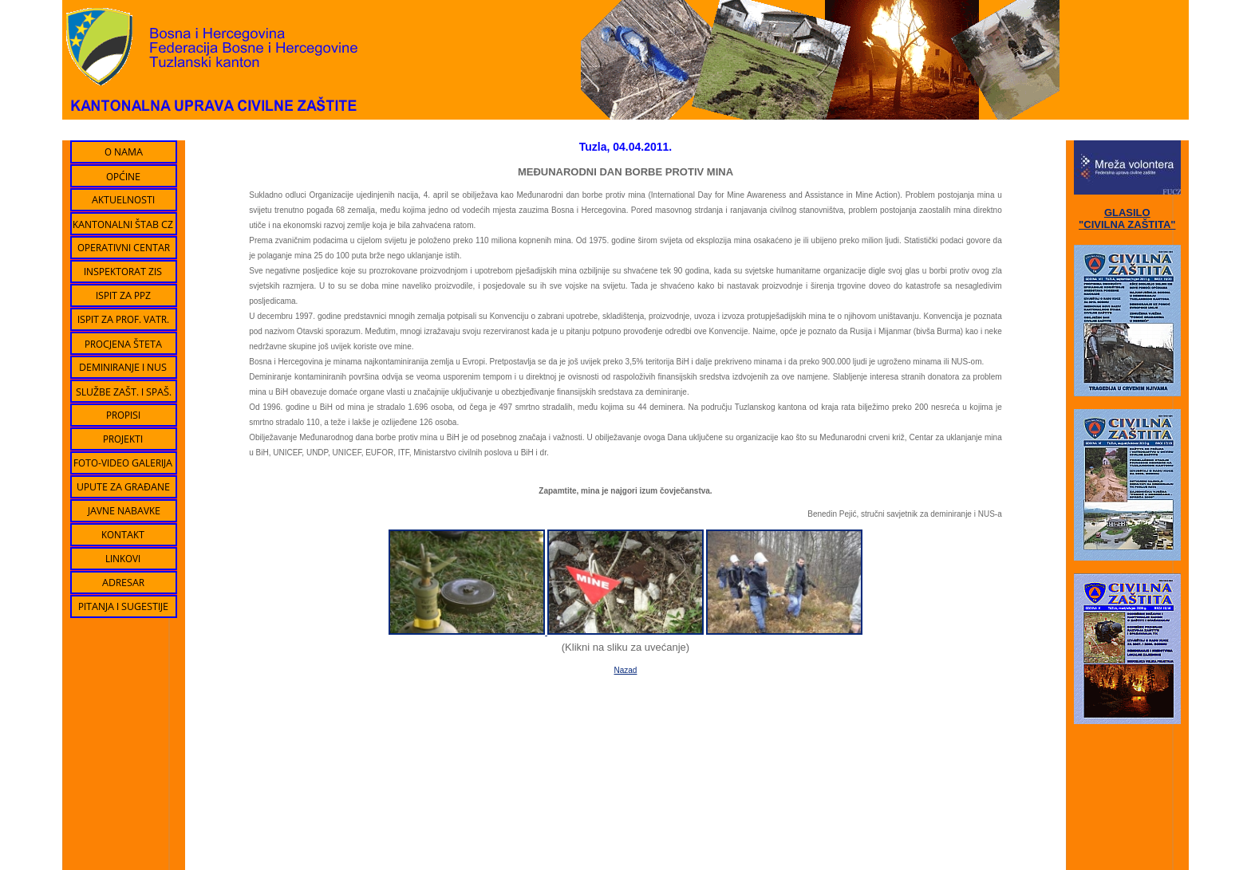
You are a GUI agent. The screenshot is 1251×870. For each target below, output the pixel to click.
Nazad (625, 670)
